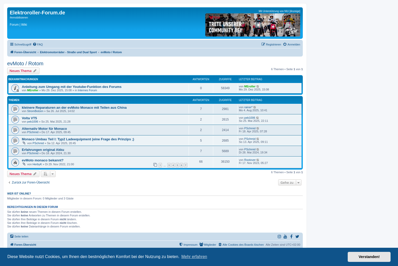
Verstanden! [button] (369, 257)
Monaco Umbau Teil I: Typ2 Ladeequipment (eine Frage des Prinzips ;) (78, 139)
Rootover (250, 159)
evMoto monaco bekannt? (43, 160)
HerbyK (37, 164)
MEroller (32, 90)
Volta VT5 (29, 118)
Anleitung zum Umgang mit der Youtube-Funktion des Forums (72, 87)
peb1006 (32, 121)
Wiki (24, 24)
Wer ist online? (19, 193)
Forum (14, 24)
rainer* (248, 107)
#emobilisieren (19, 17)
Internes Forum (87, 90)
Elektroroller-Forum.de (37, 12)
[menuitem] (38, 44)
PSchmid (32, 132)
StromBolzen (35, 111)
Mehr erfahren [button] (194, 256)
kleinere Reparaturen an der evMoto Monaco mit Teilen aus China (74, 107)
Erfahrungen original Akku (43, 150)
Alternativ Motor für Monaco (44, 129)
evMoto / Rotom (25, 63)
